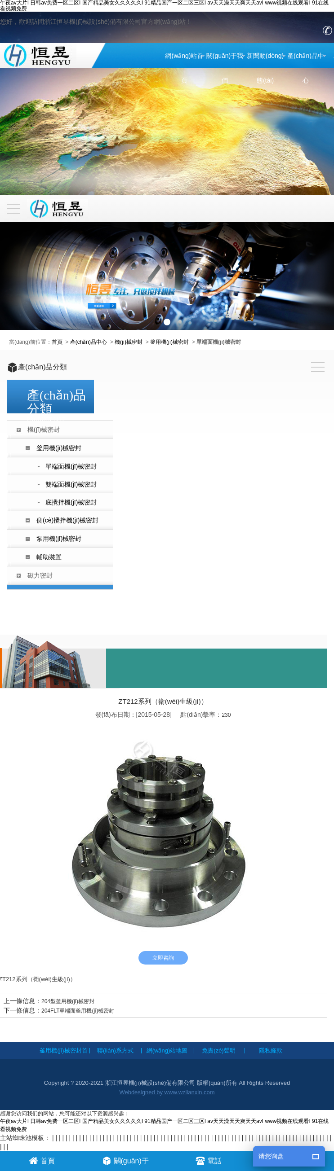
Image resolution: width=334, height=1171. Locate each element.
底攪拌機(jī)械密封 (71, 502)
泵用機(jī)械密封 (58, 538)
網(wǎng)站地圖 (167, 1050)
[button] (167, 322)
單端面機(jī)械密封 (71, 466)
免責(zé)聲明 (218, 1050)
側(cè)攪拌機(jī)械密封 (67, 520)
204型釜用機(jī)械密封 (67, 1001)
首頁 (57, 342)
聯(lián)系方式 (115, 1050)
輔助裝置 (49, 557)
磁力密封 (40, 575)
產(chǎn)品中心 (305, 68)
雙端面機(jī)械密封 (71, 484)
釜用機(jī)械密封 (169, 342)
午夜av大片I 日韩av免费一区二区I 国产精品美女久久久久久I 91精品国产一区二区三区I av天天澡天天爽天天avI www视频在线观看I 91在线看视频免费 (164, 6)
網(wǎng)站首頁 (184, 68)
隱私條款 (270, 1050)
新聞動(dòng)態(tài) (265, 68)
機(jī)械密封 (129, 342)
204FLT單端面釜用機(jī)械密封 (77, 1011)
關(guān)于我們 (224, 68)
